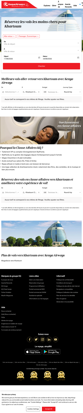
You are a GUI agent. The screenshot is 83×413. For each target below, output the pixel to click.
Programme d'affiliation (37, 286)
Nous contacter (6, 311)
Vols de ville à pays (41, 365)
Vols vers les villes (20, 362)
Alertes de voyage (7, 320)
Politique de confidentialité (65, 280)
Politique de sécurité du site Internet (68, 286)
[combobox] (11, 92)
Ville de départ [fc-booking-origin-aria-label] (9, 44)
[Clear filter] (39, 91)
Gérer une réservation (36, 280)
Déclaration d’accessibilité (64, 302)
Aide (75, 6)
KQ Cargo (4, 286)
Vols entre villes (42, 362)
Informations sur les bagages (38, 298)
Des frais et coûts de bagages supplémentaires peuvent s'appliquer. (20, 109)
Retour (45, 56)
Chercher (41, 66)
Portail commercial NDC (37, 289)
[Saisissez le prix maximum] (53, 92)
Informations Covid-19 (8, 327)
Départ (6, 56)
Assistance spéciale (35, 295)
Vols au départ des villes (56, 362)
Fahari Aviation (6, 292)
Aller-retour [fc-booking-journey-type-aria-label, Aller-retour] (8, 36)
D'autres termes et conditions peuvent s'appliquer (54, 109)
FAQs (3, 317)
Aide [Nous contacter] (8, 314)
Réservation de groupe (36, 283)
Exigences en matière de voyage (11, 324)
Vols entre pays (31, 362)
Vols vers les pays (8, 362)
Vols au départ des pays (71, 362)
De (5, 41)
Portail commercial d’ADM (37, 292)
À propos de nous (60, 6)
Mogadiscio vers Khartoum (11, 261)
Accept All (48, 409)
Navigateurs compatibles (64, 289)
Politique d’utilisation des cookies (67, 292)
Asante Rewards (68, 5)
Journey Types (67, 87)
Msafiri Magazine (7, 295)
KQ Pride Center (6, 289)
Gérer (54, 6)
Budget (44, 87)
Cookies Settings (33, 409)
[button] (28, 36)
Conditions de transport (64, 283)
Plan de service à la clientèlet (65, 295)
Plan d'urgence (61, 298)
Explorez (47, 6)
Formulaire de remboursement (11, 330)
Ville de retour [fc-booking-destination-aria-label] (9, 51)
